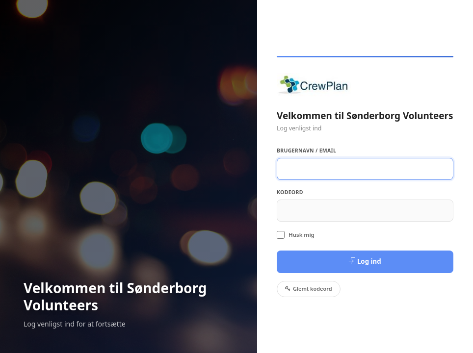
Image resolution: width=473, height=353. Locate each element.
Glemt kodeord (308, 288)
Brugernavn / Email (306, 150)
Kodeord (290, 192)
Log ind (365, 261)
